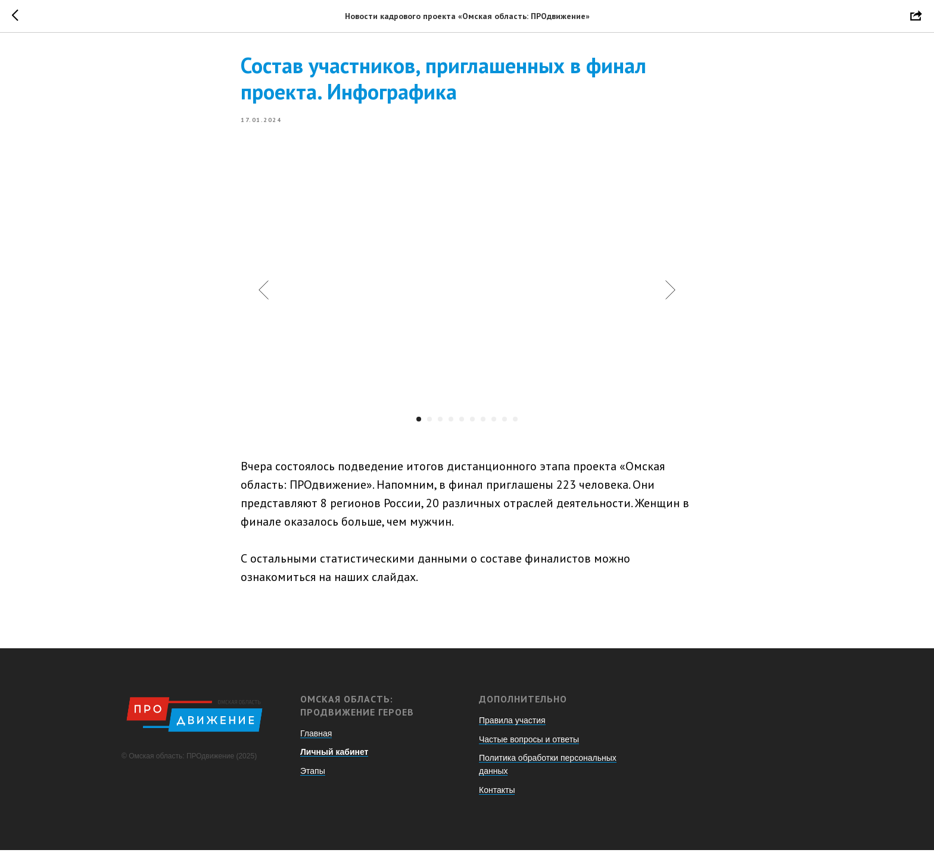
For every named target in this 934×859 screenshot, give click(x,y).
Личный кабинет (334, 760)
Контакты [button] (497, 798)
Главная (316, 741)
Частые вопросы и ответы (529, 747)
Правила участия (512, 728)
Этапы (312, 779)
